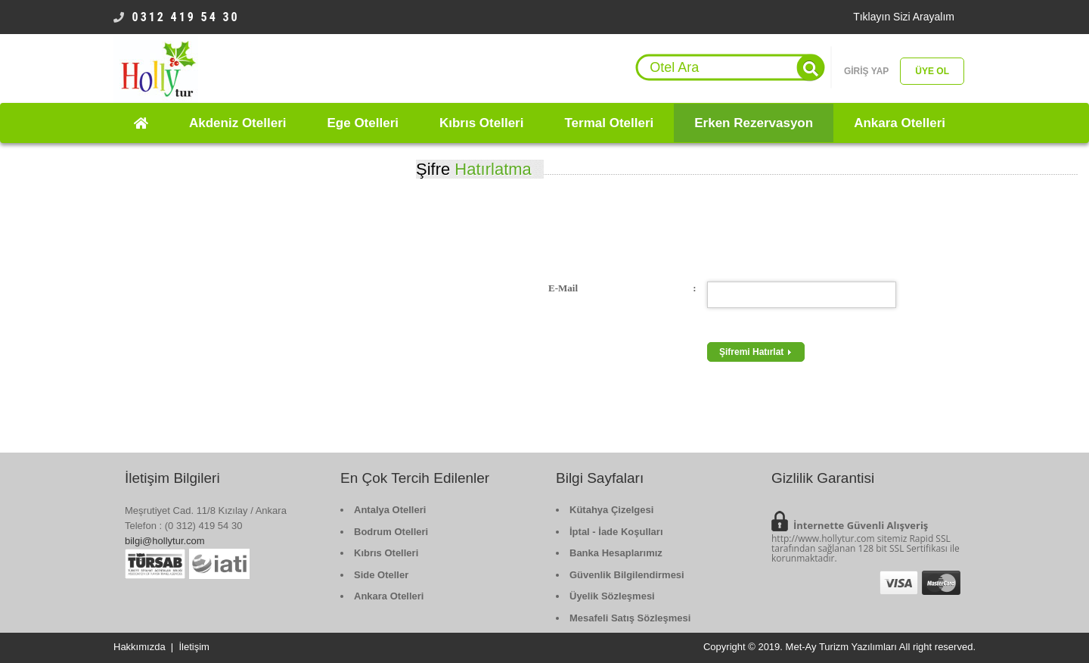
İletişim (193, 646)
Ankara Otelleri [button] (899, 123)
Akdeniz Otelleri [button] (237, 123)
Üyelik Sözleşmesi (612, 596)
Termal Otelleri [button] (608, 123)
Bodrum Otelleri (391, 531)
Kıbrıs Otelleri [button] (481, 123)
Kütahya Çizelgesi (611, 509)
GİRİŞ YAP (866, 71)
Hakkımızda (139, 646)
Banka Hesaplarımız (615, 553)
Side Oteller (381, 575)
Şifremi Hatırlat (756, 352)
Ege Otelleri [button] (362, 123)
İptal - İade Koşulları (616, 531)
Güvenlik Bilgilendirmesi (626, 575)
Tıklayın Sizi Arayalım (903, 17)
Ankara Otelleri (389, 596)
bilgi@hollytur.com (165, 540)
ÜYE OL (932, 71)
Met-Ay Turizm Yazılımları (841, 646)
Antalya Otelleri (390, 509)
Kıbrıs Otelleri (386, 553)
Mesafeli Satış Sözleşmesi (629, 618)
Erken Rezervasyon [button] (753, 123)
